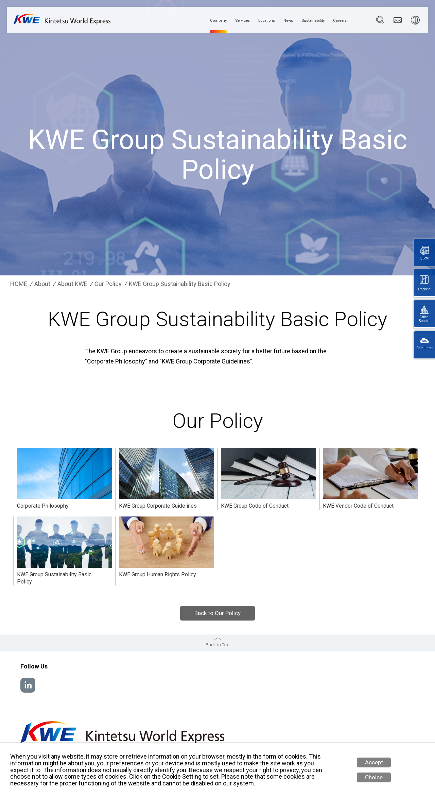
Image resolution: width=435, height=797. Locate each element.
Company (184, 20)
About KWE (72, 284)
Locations (245, 20)
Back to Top (217, 644)
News (272, 20)
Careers (337, 20)
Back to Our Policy (217, 613)
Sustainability (303, 20)
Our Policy (108, 284)
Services (214, 20)
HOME (18, 284)
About (42, 284)
